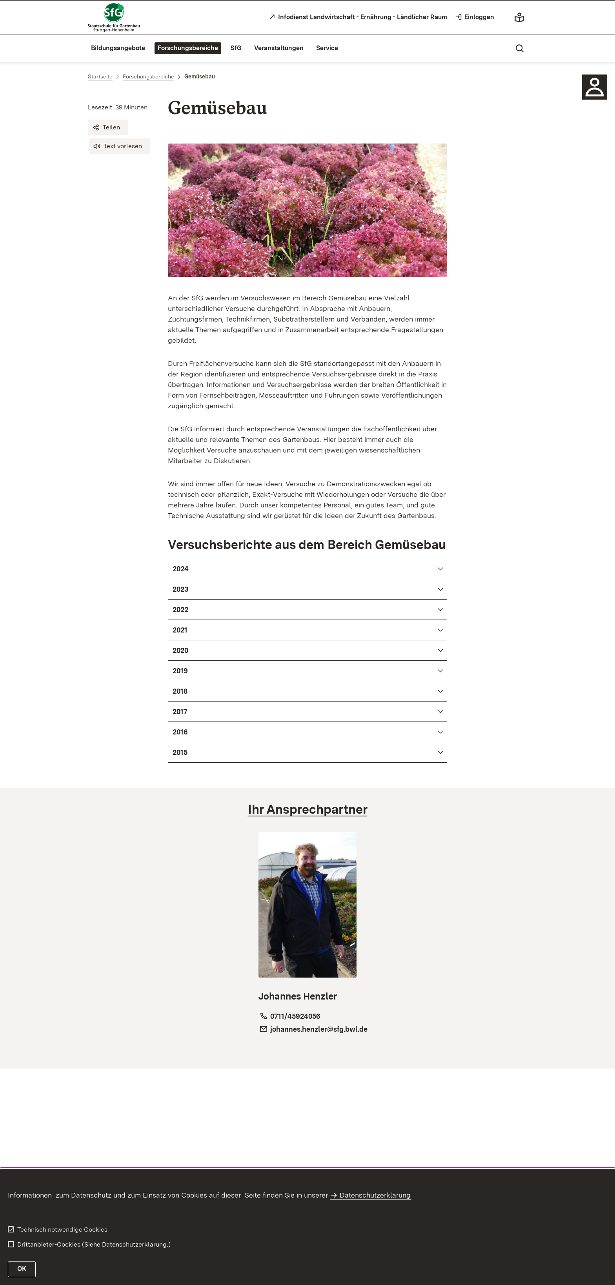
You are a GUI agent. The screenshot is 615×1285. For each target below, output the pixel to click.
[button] (108, 127)
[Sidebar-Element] (594, 87)
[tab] (308, 809)
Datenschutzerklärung (375, 1195)
